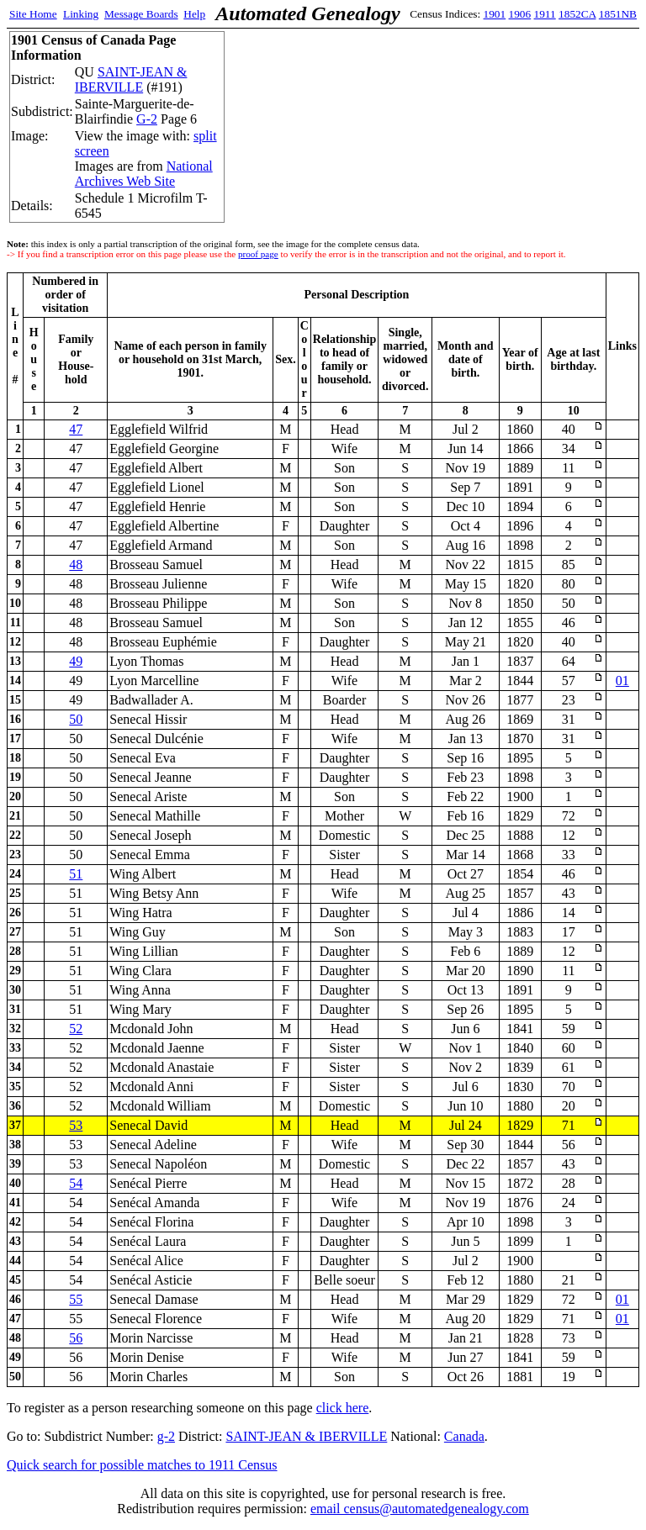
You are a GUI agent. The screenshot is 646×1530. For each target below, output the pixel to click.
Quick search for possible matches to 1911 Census (142, 1465)
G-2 (146, 119)
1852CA (577, 14)
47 (75, 429)
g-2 (166, 1436)
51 (75, 874)
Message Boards (141, 14)
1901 (495, 14)
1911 (545, 14)
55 (75, 1299)
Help (194, 14)
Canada (464, 1436)
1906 (520, 14)
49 (75, 661)
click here (342, 1408)
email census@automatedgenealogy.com (419, 1508)
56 (75, 1338)
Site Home (33, 14)
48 (75, 564)
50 (75, 719)
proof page (258, 254)
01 (622, 680)
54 (75, 1183)
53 (75, 1125)
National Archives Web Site (144, 173)
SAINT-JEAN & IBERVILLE (131, 79)
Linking (80, 14)
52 (75, 1028)
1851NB (618, 14)
